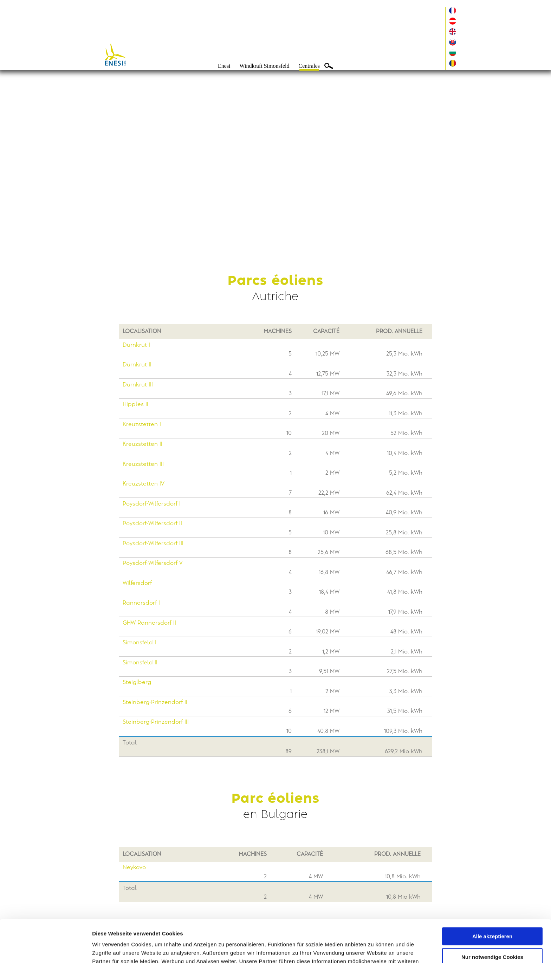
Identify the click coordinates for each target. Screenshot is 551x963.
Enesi (224, 66)
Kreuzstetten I (142, 424)
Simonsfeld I (139, 642)
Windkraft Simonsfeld (265, 66)
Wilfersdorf (137, 583)
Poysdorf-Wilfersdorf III (153, 543)
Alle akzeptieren (492, 896)
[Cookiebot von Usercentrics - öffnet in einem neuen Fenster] (45, 949)
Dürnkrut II (137, 364)
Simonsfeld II (140, 662)
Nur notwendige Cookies (492, 917)
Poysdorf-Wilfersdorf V (153, 563)
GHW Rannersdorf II (149, 623)
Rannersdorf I (141, 603)
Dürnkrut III (138, 385)
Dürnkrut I (136, 345)
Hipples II (135, 404)
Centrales (309, 66)
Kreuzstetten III (143, 464)
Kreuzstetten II (142, 444)
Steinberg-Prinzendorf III (156, 722)
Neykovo (134, 867)
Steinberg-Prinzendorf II (155, 702)
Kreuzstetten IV (143, 484)
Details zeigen (110, 949)
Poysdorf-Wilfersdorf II (152, 523)
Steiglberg (137, 682)
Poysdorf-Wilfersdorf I (152, 504)
